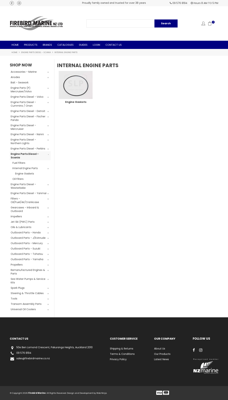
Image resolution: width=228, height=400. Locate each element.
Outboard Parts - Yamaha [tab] (27, 259)
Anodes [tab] (15, 77)
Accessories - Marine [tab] (24, 72)
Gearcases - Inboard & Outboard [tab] (25, 209)
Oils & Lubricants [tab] (21, 227)
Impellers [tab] (16, 216)
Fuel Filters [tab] (18, 163)
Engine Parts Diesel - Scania (36, 52)
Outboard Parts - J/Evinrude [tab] (28, 238)
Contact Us (113, 45)
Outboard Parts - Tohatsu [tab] (27, 254)
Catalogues (65, 45)
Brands (47, 45)
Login (96, 45)
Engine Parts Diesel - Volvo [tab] (27, 97)
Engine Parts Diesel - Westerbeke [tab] (23, 186)
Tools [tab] (14, 298)
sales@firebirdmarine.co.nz (30, 359)
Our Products (162, 354)
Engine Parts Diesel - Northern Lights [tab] (23, 141)
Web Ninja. (101, 393)
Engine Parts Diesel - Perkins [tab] (28, 148)
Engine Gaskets (24, 173)
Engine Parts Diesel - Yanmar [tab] (29, 193)
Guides (83, 45)
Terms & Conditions (122, 354)
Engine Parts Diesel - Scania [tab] (25, 155)
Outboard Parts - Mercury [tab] (27, 243)
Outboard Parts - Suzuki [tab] (25, 248)
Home (15, 45)
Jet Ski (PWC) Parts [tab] (23, 222)
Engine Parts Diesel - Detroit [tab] (28, 111)
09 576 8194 (20, 353)
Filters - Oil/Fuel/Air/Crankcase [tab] (25, 200)
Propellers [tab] (17, 264)
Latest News (161, 359)
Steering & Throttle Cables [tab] (27, 293)
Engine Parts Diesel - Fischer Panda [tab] (28, 118)
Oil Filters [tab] (18, 179)
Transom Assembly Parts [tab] (26, 304)
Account (203, 23)
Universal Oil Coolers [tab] (23, 309)
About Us (159, 348)
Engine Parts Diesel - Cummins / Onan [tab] (23, 104)
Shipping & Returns (121, 348)
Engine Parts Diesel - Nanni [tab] (27, 134)
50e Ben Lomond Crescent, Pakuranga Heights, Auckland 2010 (51, 348)
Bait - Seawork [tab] (19, 82)
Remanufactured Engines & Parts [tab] (28, 271)
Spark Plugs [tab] (18, 288)
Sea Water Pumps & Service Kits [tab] (28, 280)
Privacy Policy (118, 359)
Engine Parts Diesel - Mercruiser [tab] (23, 127)
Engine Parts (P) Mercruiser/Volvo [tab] (21, 89)
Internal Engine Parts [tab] (25, 168)
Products (30, 45)
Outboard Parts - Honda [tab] (26, 232)
